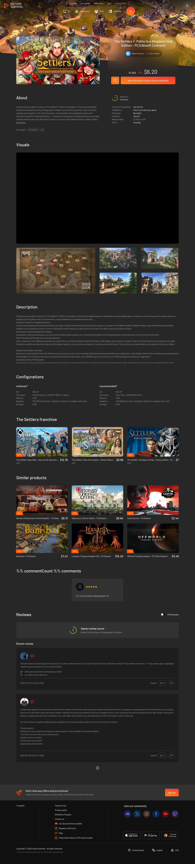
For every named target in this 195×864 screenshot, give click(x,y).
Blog (109, 3)
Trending (73, 3)
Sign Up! (172, 792)
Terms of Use (60, 805)
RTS (42, 130)
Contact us (59, 819)
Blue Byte (137, 113)
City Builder (33, 130)
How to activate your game (144, 110)
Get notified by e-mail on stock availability (148, 80)
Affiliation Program (63, 814)
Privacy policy (61, 810)
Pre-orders (85, 3)
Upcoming (98, 3)
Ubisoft (136, 116)
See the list (138, 107)
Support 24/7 (120, 3)
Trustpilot (20, 805)
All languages (170, 614)
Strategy (137, 122)
